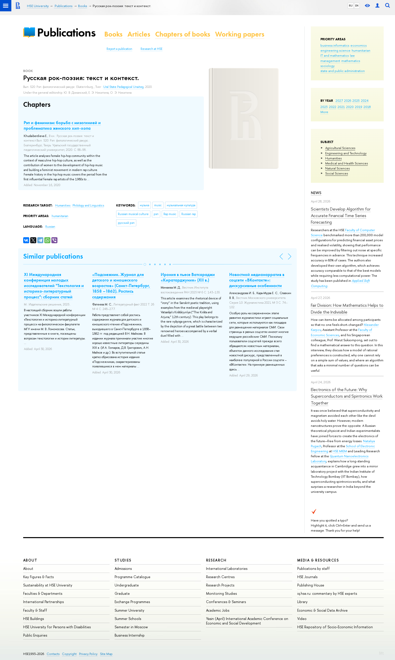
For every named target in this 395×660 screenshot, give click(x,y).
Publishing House (310, 585)
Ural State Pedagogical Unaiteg (123, 87)
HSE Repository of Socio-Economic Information (335, 626)
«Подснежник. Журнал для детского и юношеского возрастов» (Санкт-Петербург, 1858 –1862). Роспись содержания (121, 285)
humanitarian (361, 50)
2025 (356, 100)
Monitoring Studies (221, 593)
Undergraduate (127, 585)
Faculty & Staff (35, 610)
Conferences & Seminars (226, 601)
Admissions (123, 568)
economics (358, 45)
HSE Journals (307, 576)
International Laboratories (226, 568)
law (352, 55)
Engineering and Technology (346, 153)
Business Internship (130, 635)
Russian (50, 227)
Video (302, 618)
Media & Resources (318, 560)
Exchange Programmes (132, 601)
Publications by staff (313, 568)
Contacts (53, 654)
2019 (358, 107)
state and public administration (342, 70)
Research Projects (220, 585)
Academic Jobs (217, 610)
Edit (381, 652)
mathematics (350, 60)
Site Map (106, 654)
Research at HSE (151, 49)
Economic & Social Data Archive (322, 610)
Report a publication (119, 49)
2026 (347, 100)
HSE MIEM (340, 451)
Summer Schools (128, 618)
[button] (144, 264)
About (30, 560)
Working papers (239, 34)
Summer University (129, 610)
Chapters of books (182, 34)
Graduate (122, 593)
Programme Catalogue (132, 576)
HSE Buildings (33, 618)
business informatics (334, 45)
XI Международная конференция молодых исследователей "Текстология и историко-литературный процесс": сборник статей (54, 285)
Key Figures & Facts (38, 576)
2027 (339, 100)
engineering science (335, 50)
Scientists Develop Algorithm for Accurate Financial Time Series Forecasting (341, 215)
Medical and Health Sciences (346, 163)
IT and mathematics (334, 55)
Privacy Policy (88, 654)
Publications (66, 32)
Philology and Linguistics (88, 205)
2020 (350, 107)
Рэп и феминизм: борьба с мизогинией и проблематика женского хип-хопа (62, 125)
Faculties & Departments (42, 593)
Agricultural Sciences (340, 148)
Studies (123, 560)
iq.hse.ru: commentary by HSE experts (327, 593)
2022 (332, 107)
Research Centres (220, 576)
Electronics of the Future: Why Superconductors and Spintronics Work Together (346, 396)
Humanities (333, 158)
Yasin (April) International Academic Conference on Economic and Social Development (247, 621)
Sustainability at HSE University (47, 585)
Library (302, 601)
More (324, 112)
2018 (367, 107)
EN (356, 5)
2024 (365, 100)
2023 (324, 107)
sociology (327, 65)
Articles (138, 34)
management (330, 60)
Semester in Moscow (131, 626)
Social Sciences (336, 173)
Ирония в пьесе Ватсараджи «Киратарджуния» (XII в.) (188, 277)
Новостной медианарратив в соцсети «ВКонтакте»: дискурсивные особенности (256, 280)
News (316, 192)
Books (113, 34)
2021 (341, 107)
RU (351, 5)
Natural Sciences (337, 168)
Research (216, 560)
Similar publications (53, 256)
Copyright (69, 654)
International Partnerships (43, 601)
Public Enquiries (35, 635)
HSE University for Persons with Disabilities (57, 626)
